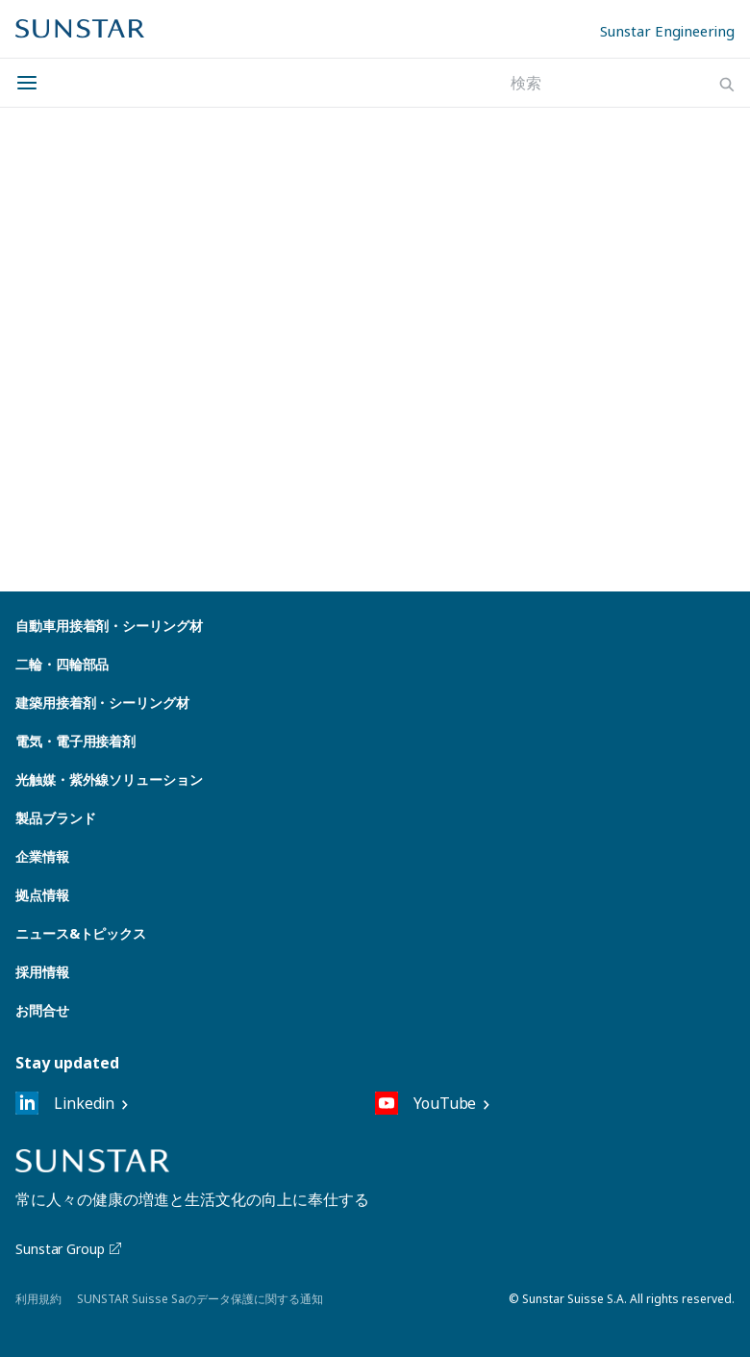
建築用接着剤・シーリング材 (102, 702)
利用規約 (38, 1299)
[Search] (727, 84)
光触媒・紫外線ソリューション (109, 779)
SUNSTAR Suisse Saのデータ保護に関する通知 (200, 1299)
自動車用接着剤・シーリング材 (109, 625)
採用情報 (42, 972)
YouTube (425, 1103)
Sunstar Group (69, 1249)
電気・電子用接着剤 (75, 741)
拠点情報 (42, 895)
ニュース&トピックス (80, 933)
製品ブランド (55, 818)
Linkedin (64, 1103)
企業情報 (42, 856)
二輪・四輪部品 (62, 664)
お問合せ (42, 1010)
